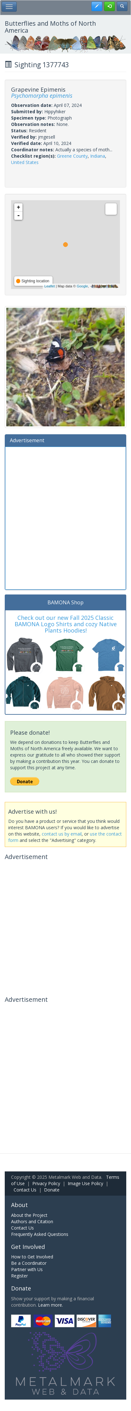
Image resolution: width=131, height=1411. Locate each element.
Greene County (72, 156)
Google (82, 286)
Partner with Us (27, 1269)
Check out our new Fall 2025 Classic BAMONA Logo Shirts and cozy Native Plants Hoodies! (66, 624)
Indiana (97, 156)
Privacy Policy (46, 1183)
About (19, 1205)
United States (25, 162)
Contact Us (25, 1190)
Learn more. (50, 1305)
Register (19, 1276)
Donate (51, 1190)
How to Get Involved (32, 1257)
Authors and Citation (32, 1221)
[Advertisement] (65, 517)
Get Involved (28, 1246)
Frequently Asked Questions (39, 1234)
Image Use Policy (85, 1183)
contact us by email (62, 834)
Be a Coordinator (29, 1263)
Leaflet (49, 286)
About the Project (29, 1215)
